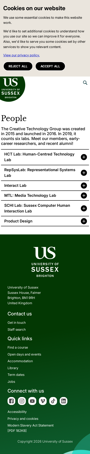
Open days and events (24, 354)
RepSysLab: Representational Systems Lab (39, 172)
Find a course (18, 347)
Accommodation (20, 361)
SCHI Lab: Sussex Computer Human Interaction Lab (37, 208)
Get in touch (17, 323)
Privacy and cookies (23, 419)
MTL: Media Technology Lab (30, 195)
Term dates (16, 375)
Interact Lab (15, 185)
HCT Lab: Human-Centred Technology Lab (39, 157)
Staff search (17, 329)
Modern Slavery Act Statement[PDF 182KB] (31, 428)
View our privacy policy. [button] (21, 55)
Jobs (11, 382)
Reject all (18, 66)
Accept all (50, 66)
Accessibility (17, 412)
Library (13, 368)
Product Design (18, 221)
